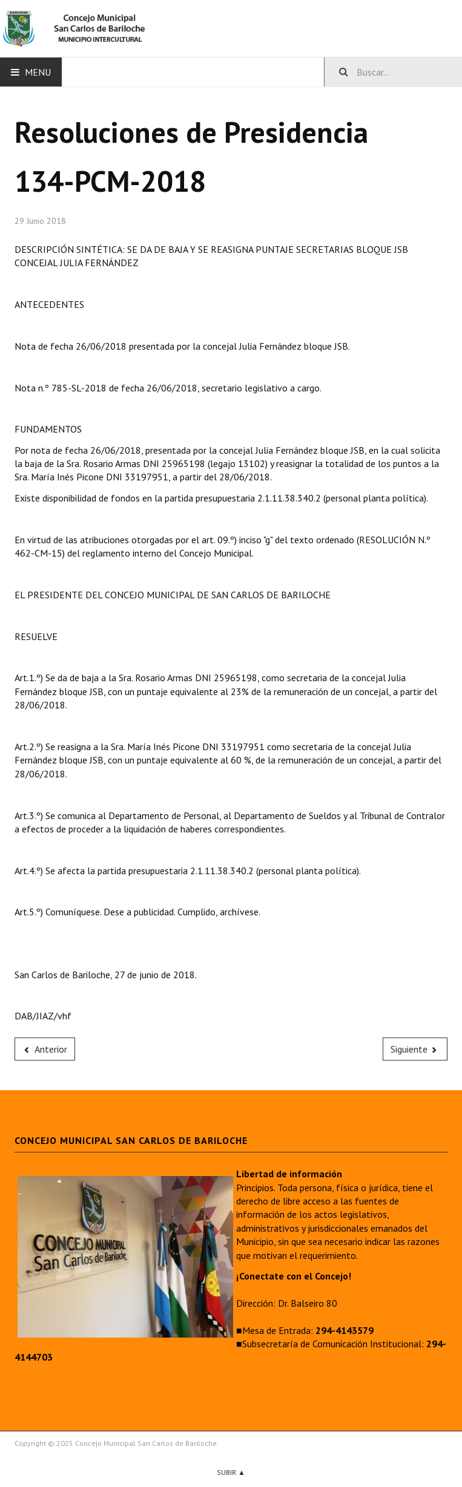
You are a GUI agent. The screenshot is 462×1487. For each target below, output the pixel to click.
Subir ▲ (231, 1472)
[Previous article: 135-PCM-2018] (45, 1049)
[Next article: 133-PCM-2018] (415, 1049)
